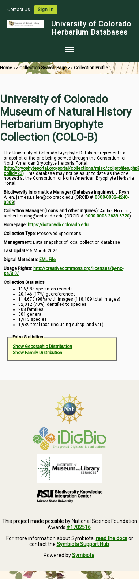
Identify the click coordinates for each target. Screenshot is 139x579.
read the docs (111, 538)
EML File (47, 259)
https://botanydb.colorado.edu (58, 224)
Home (6, 67)
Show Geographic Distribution (42, 346)
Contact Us (19, 9)
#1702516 (79, 527)
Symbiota (83, 555)
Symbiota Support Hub (83, 544)
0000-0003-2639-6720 (107, 216)
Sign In (46, 9)
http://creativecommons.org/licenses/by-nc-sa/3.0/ (63, 271)
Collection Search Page (43, 67)
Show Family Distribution (37, 352)
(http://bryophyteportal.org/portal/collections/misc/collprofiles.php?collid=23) (71, 171)
